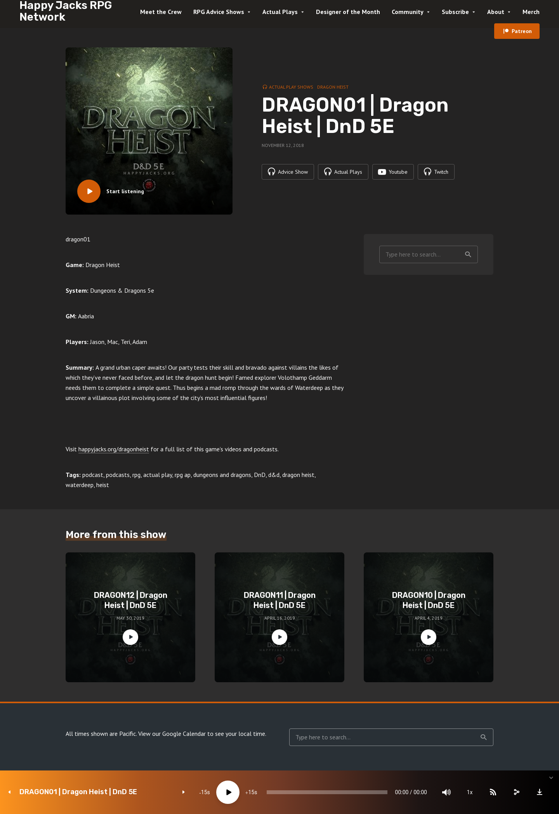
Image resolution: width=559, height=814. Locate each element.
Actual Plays (280, 12)
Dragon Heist (333, 87)
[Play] (228, 792)
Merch (531, 12)
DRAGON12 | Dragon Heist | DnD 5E (130, 600)
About (495, 12)
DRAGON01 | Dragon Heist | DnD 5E (78, 792)
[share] (516, 792)
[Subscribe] (493, 792)
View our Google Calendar (172, 733)
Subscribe (455, 12)
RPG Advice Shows (218, 12)
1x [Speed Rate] (470, 792)
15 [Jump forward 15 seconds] (251, 792)
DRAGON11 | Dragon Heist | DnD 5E (280, 600)
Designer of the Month (348, 12)
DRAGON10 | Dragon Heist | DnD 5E (428, 600)
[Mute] (446, 792)
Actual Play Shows (291, 87)
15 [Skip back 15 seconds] (204, 792)
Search (468, 254)
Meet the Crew (161, 12)
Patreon (522, 31)
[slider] (327, 792)
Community (408, 12)
